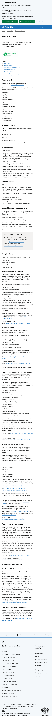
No (22, 635)
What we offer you (8, 65)
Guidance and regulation (42, 659)
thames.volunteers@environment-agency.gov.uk (15, 602)
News (37, 656)
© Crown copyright (44, 715)
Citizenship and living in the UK (10, 663)
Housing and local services (9, 684)
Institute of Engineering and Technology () (15, 488)
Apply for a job (7, 63)
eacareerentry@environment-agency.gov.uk (18, 323)
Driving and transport (8, 672)
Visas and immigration (8, 693)
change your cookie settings (16, 242)
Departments (39, 653)
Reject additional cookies (27, 22)
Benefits (4, 651)
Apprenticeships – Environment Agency (21, 555)
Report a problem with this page (41, 635)
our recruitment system (17, 85)
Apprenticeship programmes (10, 71)
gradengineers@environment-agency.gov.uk (14, 519)
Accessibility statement (23, 704)
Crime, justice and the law (9, 666)
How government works (41, 673)
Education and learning (8, 675)
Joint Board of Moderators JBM (20, 511)
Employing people (7, 678)
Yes (16, 635)
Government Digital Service (9, 708)
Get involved (38, 676)
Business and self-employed (9, 657)
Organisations (10, 31)
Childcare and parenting (8, 660)
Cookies (13, 704)
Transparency (39, 670)
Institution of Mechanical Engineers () (15, 490)
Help (3, 704)
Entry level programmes (9, 69)
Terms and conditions (8, 706)
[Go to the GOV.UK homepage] (7, 27)
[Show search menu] (48, 27)
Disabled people (6, 669)
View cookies (39, 21)
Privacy (8, 704)
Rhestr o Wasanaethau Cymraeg (24, 706)
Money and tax (6, 687)
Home (3, 31)
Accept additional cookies (10, 22)
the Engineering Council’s (9, 515)
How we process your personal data (12, 75)
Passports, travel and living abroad (11, 690)
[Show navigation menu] (42, 27)
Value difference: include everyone (12, 67)
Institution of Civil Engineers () (12, 486)
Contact (33, 704)
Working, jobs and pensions (9, 696)
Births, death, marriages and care (11, 654)
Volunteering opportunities (10, 73)
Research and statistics (41, 662)
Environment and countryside (10, 681)
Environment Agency (20, 31)
